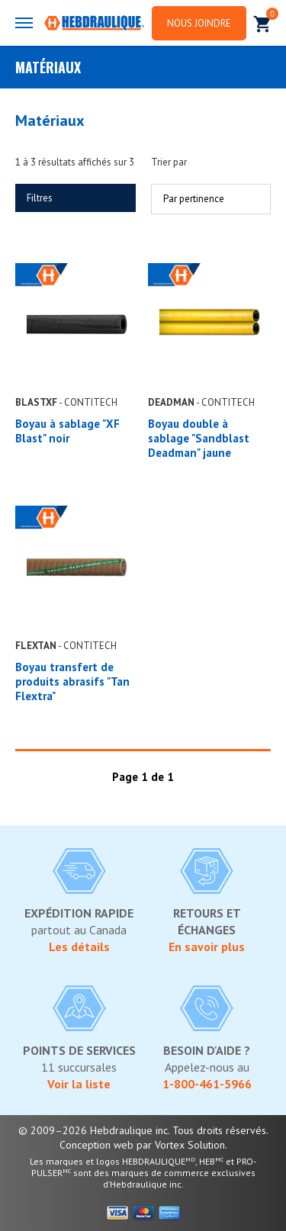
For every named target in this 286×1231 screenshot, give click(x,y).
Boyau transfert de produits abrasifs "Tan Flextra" (72, 681)
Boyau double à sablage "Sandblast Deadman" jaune (198, 438)
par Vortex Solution (181, 1145)
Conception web (96, 1145)
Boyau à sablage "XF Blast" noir (67, 430)
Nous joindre (199, 23)
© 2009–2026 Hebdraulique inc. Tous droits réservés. (143, 1130)
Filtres (40, 197)
